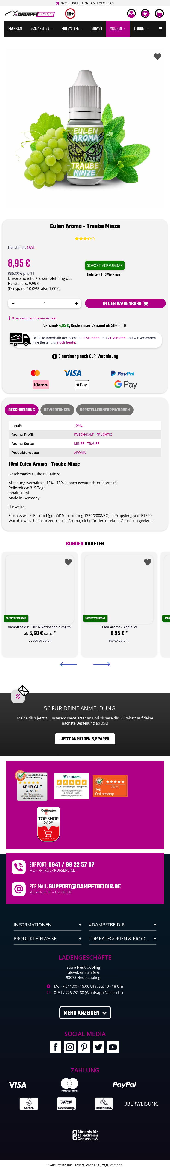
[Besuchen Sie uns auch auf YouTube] (113, 1047)
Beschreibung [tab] (21, 410)
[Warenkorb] (159, 13)
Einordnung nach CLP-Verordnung (85, 356)
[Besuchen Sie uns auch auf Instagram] (71, 1047)
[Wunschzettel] (145, 13)
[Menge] (45, 303)
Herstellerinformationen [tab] (105, 410)
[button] (131, 13)
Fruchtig (104, 434)
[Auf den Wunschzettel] (156, 55)
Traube (93, 443)
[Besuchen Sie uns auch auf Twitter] (100, 1047)
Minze (79, 443)
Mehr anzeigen (82, 1013)
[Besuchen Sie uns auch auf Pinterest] (85, 1047)
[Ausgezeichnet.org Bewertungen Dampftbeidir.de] (110, 785)
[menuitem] (15, 29)
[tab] (57, 409)
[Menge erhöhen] (76, 303)
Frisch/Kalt (84, 434)
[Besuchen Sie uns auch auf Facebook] (57, 1047)
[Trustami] (71, 785)
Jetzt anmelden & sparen (85, 739)
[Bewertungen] (85, 238)
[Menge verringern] (13, 303)
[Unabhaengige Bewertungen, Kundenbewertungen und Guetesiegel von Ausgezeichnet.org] (32, 785)
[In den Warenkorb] (125, 303)
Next (101, 664)
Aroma (80, 452)
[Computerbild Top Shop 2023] (48, 824)
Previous (68, 664)
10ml (78, 425)
